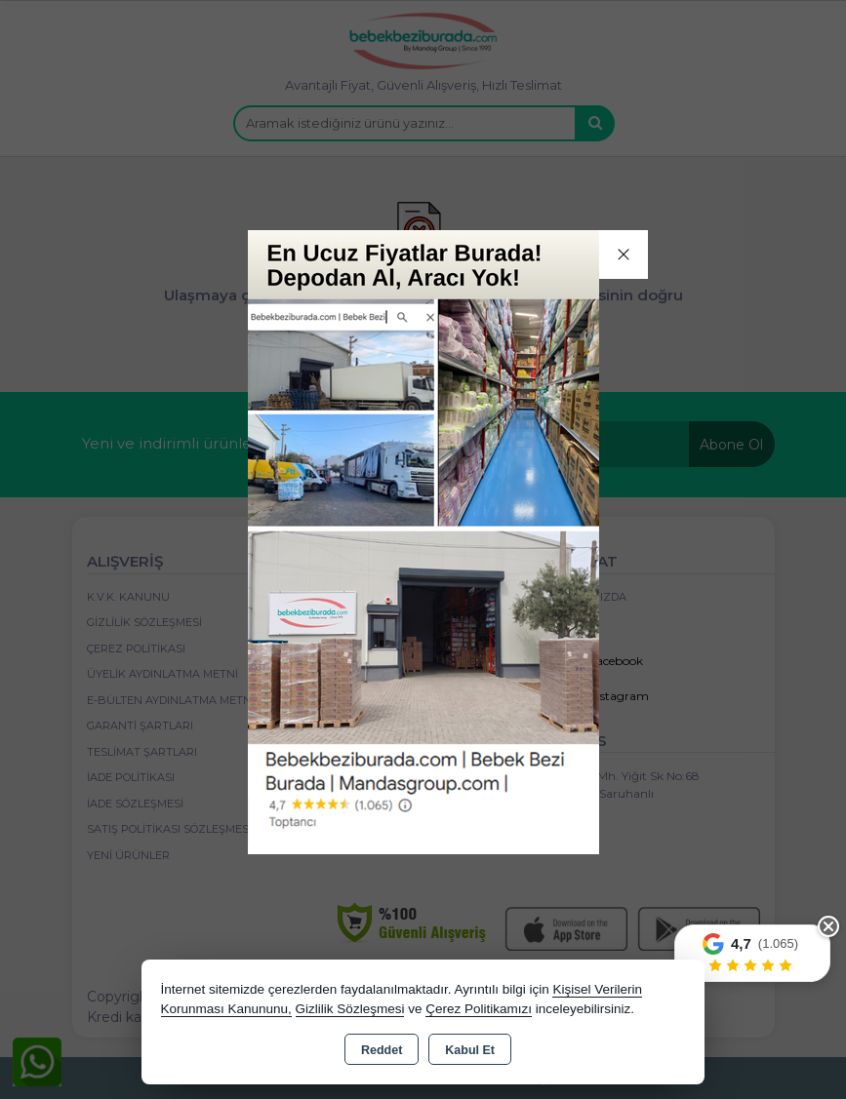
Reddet (381, 1050)
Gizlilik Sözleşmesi (350, 1008)
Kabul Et (470, 1050)
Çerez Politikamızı (478, 1008)
